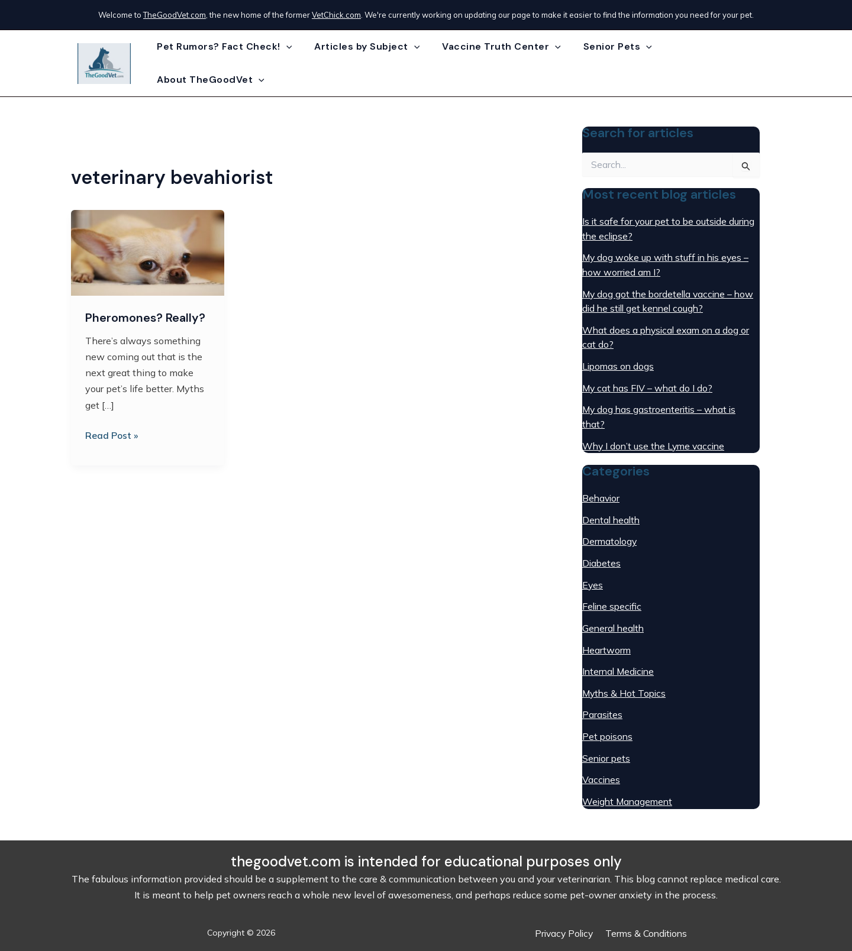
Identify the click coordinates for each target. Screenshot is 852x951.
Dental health (612, 508)
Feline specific (613, 593)
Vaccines (601, 763)
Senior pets (607, 742)
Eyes (593, 572)
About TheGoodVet (718, 60)
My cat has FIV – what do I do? (648, 378)
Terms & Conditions (646, 933)
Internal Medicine (620, 657)
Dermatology (610, 529)
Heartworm (606, 636)
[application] (290, 60)
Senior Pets (610, 60)
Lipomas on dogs (619, 357)
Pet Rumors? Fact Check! (228, 60)
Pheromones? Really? (145, 311)
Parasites (602, 700)
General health (614, 614)
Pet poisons (608, 721)
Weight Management (629, 785)
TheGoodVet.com (174, 15)
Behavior (601, 487)
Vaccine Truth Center (498, 60)
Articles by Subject (367, 60)
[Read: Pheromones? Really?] (147, 245)
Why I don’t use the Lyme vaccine (656, 435)
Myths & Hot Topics (625, 678)
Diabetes (602, 551)
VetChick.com (336, 15)
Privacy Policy (564, 933)
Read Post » (112, 427)
